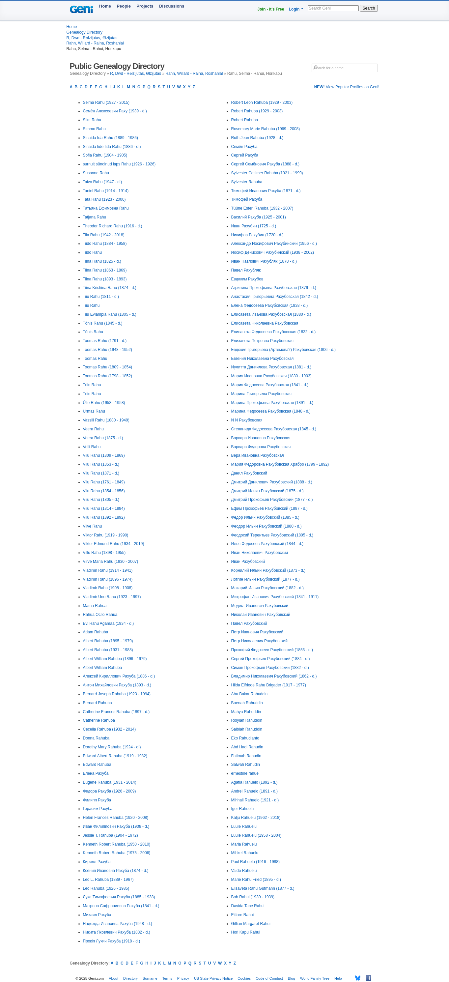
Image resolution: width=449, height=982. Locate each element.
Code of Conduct (269, 978)
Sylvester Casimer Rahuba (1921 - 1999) (267, 173)
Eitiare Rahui (242, 914)
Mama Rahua (95, 605)
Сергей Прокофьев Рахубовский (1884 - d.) (270, 658)
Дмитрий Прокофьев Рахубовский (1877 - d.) (272, 499)
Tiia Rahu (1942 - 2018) (104, 235)
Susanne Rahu (96, 173)
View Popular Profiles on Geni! (346, 87)
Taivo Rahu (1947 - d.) (102, 182)
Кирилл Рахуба (97, 861)
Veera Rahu (93, 429)
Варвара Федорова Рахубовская (261, 447)
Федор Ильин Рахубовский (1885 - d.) (265, 517)
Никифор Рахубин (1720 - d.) (257, 235)
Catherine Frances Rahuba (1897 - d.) (116, 711)
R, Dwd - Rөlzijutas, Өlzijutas (92, 38)
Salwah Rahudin (245, 764)
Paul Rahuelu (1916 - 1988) (255, 861)
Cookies (244, 978)
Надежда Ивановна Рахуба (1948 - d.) (117, 923)
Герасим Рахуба (98, 808)
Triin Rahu (92, 385)
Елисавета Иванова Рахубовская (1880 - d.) (271, 314)
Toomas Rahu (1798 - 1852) (107, 376)
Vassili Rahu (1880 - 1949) (106, 420)
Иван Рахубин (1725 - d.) (253, 226)
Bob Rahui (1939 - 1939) (252, 897)
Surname (150, 978)
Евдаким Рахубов (247, 279)
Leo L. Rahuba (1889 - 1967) (108, 879)
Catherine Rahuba (99, 720)
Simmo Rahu (94, 129)
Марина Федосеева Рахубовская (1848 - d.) (271, 411)
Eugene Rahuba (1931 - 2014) (109, 782)
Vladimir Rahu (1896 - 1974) (108, 579)
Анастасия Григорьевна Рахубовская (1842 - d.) (274, 296)
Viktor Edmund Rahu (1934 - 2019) (113, 543)
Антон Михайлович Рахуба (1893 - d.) (117, 685)
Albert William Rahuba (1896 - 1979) (115, 658)
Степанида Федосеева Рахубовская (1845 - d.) (274, 429)
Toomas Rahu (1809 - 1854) (107, 367)
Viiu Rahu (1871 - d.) (101, 473)
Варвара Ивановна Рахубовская (261, 438)
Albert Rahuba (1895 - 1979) (108, 641)
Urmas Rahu (94, 411)
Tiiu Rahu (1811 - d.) (101, 296)
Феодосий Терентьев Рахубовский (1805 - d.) (272, 535)
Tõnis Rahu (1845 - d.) (103, 323)
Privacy (183, 978)
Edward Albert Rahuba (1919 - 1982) (115, 756)
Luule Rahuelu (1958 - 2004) (256, 835)
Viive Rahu (92, 526)
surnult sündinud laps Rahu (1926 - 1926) (119, 164)
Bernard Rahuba (97, 703)
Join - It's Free (271, 9)
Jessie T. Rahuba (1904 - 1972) (110, 835)
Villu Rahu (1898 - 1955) (104, 552)
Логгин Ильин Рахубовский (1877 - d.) (265, 579)
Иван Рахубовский (248, 561)
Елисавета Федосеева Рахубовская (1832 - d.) (273, 332)
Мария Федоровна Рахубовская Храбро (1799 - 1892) (280, 464)
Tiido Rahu (92, 252)
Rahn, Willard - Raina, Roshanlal (95, 43)
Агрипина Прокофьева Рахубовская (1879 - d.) (273, 287)
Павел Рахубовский (249, 623)
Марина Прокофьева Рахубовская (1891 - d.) (272, 402)
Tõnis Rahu (93, 332)
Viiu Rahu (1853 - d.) (101, 464)
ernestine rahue (245, 773)
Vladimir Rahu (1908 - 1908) (108, 588)
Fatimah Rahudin (246, 756)
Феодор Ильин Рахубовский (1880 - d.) (266, 526)
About (113, 978)
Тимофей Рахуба (247, 199)
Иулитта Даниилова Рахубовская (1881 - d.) (271, 367)
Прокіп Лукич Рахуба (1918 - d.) (111, 941)
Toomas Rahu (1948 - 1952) (107, 349)
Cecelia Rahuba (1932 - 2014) (109, 729)
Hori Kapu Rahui (245, 932)
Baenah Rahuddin (247, 703)
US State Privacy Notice (213, 978)
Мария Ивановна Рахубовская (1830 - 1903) (271, 376)
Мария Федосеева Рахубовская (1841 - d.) (269, 385)
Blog (291, 978)
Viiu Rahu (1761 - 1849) (104, 482)
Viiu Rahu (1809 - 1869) (104, 455)
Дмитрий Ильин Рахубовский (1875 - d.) (267, 491)
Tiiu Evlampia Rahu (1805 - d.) (109, 314)
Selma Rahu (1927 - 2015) (106, 102)
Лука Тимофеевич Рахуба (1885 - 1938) (119, 897)
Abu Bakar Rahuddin (249, 694)
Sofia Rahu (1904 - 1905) (105, 155)
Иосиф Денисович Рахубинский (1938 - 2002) (272, 252)
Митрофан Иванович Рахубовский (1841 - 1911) (275, 596)
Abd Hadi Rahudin (247, 747)
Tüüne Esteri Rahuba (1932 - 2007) (262, 208)
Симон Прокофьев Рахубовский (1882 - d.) (270, 667)
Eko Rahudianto (245, 738)
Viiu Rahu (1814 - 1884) (104, 508)
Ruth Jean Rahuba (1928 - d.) (257, 137)
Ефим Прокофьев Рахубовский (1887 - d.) (269, 508)
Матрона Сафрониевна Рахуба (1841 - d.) (121, 906)
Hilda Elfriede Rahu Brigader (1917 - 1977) (268, 685)
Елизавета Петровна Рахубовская (262, 340)
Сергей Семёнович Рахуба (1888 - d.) (265, 164)
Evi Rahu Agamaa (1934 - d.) (108, 623)
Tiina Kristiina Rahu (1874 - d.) (109, 287)
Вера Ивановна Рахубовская (257, 455)
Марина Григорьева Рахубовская (261, 393)
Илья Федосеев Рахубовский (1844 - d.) (267, 543)
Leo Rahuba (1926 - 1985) (106, 888)
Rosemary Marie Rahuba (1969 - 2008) (265, 129)
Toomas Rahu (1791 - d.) (105, 340)
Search (368, 8)
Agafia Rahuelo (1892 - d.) (254, 782)
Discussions (171, 6)
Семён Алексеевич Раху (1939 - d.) (115, 111)
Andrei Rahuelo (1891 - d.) (254, 791)
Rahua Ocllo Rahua (100, 614)
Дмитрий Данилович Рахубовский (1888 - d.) (271, 482)
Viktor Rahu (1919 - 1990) (105, 535)
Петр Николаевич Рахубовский (259, 641)
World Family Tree (314, 978)
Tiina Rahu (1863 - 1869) (105, 270)
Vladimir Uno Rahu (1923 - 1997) (112, 596)
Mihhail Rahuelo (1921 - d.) (255, 800)
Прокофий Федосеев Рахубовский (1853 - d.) (272, 650)
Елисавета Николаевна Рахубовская (264, 323)
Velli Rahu (92, 447)
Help (338, 978)
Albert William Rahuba (102, 667)
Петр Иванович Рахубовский (257, 632)
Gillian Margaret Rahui (250, 923)
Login (294, 9)
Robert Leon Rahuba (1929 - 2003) (262, 102)
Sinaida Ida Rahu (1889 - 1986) (110, 137)
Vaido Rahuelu (244, 870)
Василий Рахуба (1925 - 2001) (258, 217)
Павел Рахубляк (246, 270)
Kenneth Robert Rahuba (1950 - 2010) (117, 844)
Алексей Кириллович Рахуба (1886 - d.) (119, 676)
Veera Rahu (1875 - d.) (103, 438)
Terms (167, 978)
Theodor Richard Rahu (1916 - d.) (112, 226)
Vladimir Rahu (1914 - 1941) (108, 570)
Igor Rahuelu (242, 808)
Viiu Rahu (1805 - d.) (101, 499)
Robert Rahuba (244, 120)
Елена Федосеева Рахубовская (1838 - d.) (269, 305)
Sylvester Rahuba (247, 182)
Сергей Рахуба (245, 155)
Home (105, 6)
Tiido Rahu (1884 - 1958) (105, 243)
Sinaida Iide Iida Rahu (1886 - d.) (112, 146)
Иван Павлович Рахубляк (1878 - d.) (264, 261)
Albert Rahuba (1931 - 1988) (108, 650)
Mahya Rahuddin (246, 711)
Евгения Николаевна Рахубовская (262, 358)
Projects (144, 6)
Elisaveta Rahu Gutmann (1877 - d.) (263, 888)
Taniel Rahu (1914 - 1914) (106, 190)
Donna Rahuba (96, 738)
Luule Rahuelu (244, 826)
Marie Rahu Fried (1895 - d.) (256, 879)
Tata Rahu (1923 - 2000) (104, 199)
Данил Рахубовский (249, 473)
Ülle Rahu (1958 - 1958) (104, 402)
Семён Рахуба (244, 146)
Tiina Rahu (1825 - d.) (102, 261)
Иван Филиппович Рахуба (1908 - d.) (116, 826)
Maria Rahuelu (244, 844)
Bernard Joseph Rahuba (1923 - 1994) (117, 694)
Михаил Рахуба (97, 914)
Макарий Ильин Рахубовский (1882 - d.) (267, 588)
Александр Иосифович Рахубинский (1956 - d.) (274, 243)
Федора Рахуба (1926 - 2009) (109, 791)
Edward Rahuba (97, 764)
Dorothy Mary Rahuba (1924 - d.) (112, 747)
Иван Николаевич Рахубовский (259, 552)
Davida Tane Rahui (248, 906)
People (124, 6)
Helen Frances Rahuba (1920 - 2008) (116, 817)
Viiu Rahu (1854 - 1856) (104, 491)
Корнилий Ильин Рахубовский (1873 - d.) (268, 570)
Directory (130, 978)
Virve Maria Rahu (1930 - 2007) (110, 561)
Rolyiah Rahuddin (247, 720)
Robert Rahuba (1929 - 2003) (257, 111)
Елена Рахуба (96, 773)
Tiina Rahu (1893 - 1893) (105, 279)
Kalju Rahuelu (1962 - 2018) (256, 817)
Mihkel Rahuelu (245, 853)
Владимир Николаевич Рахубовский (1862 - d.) (274, 676)
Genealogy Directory (84, 32)
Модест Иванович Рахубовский (259, 605)
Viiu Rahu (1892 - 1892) (104, 517)
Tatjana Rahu (94, 217)
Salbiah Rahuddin (247, 729)
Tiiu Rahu (91, 305)
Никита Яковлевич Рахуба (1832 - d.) (116, 932)
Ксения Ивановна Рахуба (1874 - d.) (116, 870)
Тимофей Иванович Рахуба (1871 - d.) (266, 190)
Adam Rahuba (95, 632)
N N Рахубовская (247, 420)
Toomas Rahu (95, 358)
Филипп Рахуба (97, 800)
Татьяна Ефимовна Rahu (106, 208)
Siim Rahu (92, 120)
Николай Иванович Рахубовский (260, 614)
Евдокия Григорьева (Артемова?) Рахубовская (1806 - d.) (283, 349)
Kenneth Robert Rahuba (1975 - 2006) (117, 853)
